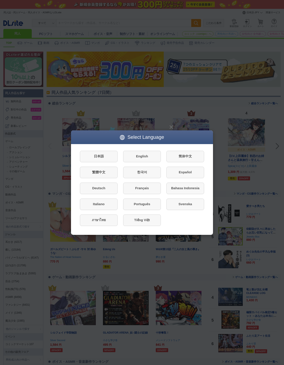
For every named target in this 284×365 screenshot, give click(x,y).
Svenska (185, 204)
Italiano (99, 204)
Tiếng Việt (142, 220)
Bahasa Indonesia (185, 188)
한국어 (142, 172)
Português (142, 204)
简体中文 (185, 156)
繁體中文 (98, 172)
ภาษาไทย (99, 220)
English (142, 156)
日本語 (99, 156)
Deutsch (98, 188)
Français (142, 188)
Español (185, 172)
